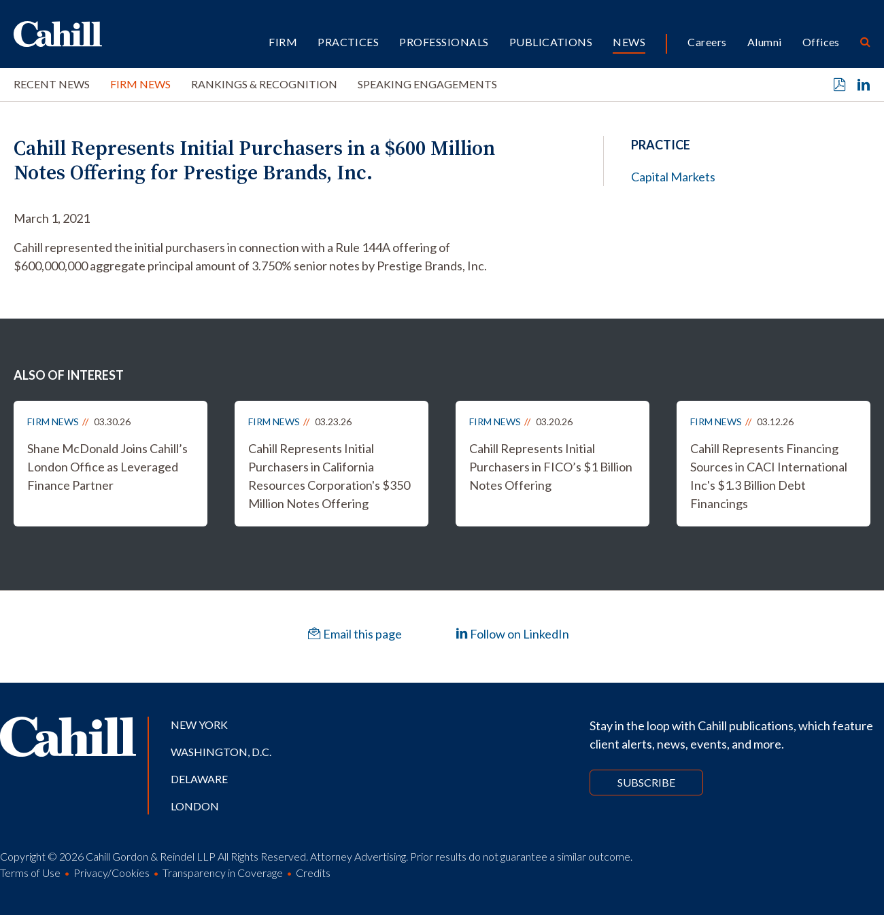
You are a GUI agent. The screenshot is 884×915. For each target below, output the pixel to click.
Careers (706, 41)
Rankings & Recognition (264, 83)
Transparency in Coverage (223, 872)
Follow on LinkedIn (512, 633)
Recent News (52, 83)
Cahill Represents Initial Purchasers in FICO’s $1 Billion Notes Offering (550, 466)
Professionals (443, 41)
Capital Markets (673, 176)
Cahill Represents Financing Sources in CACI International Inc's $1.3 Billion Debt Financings (768, 476)
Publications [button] (551, 41)
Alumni (764, 41)
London (195, 806)
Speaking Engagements (427, 83)
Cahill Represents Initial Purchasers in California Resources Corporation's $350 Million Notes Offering (329, 476)
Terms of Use (30, 872)
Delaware (199, 778)
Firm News (140, 83)
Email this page (355, 633)
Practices (348, 41)
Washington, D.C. (221, 751)
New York (199, 724)
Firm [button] (283, 41)
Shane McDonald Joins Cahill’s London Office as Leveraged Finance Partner (107, 466)
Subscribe (646, 782)
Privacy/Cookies (111, 872)
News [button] (629, 41)
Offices (821, 41)
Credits (313, 872)
